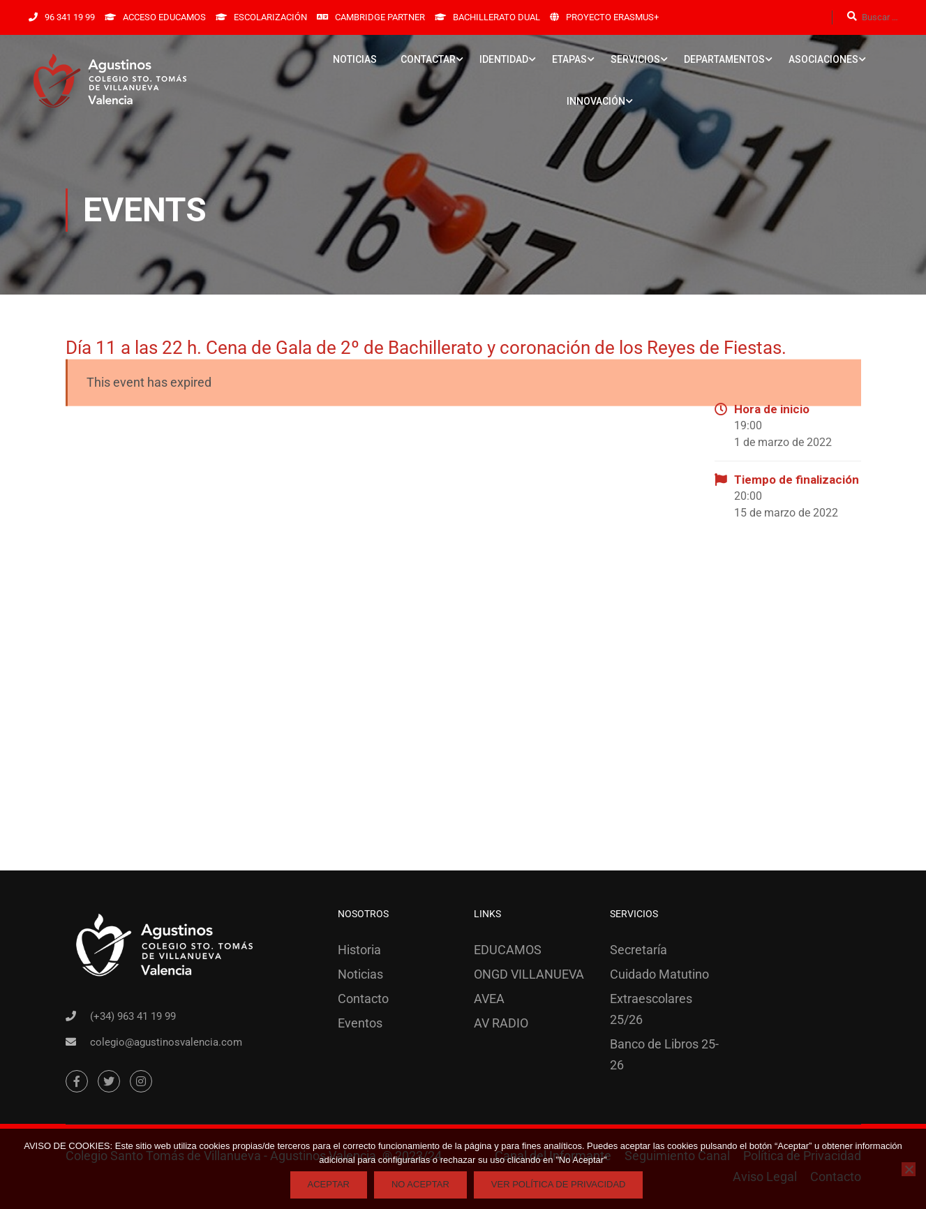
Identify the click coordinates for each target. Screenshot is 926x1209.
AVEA (489, 998)
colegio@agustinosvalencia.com (166, 1042)
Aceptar (329, 1184)
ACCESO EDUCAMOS (164, 17)
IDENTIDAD (503, 59)
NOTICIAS (355, 59)
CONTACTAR (428, 59)
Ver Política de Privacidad (558, 1184)
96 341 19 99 (70, 17)
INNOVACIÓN (596, 101)
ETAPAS (569, 59)
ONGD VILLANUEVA (529, 974)
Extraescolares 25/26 (651, 1009)
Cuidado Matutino (659, 974)
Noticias (360, 974)
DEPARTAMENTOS (724, 59)
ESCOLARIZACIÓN (270, 17)
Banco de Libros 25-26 (664, 1054)
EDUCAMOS (508, 949)
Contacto (363, 998)
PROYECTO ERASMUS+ (612, 17)
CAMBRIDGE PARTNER (380, 17)
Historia (359, 949)
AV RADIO (501, 1023)
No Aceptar (420, 1184)
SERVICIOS (635, 59)
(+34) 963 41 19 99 (133, 1016)
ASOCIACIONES (823, 59)
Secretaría (638, 949)
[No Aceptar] (909, 1169)
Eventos (360, 1023)
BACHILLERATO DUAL (496, 17)
